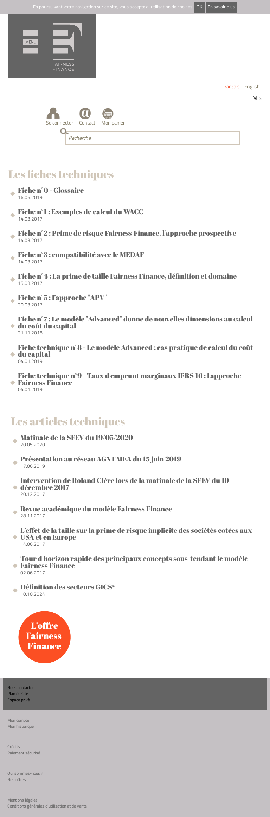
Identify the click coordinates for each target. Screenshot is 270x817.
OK (199, 7)
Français (231, 86)
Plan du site (17, 693)
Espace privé (18, 699)
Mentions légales (22, 800)
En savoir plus (221, 7)
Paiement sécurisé (23, 752)
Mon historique (20, 726)
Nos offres (16, 779)
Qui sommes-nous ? (25, 773)
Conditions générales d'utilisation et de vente (47, 806)
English (252, 86)
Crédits (13, 746)
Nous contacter (20, 687)
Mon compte (18, 720)
